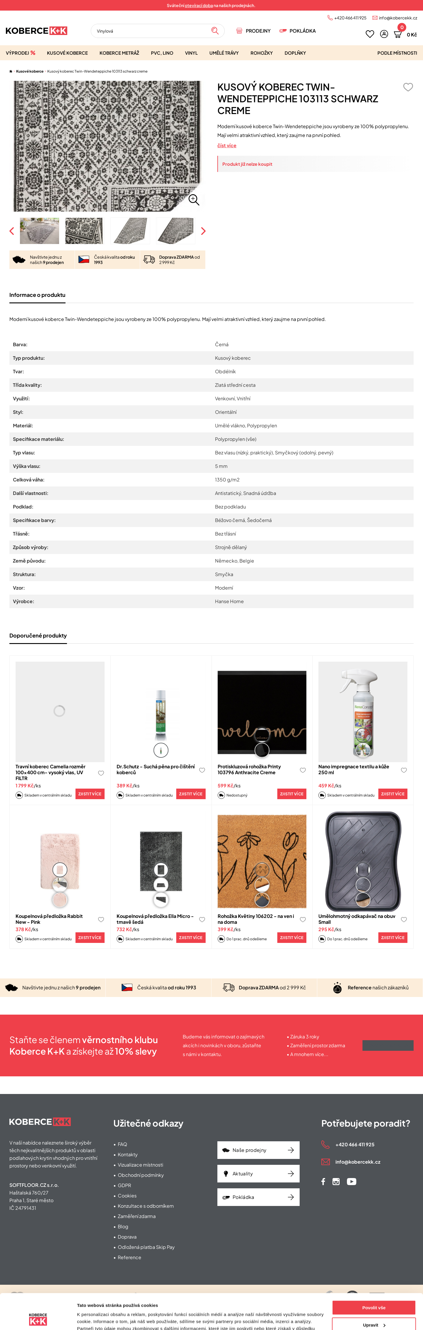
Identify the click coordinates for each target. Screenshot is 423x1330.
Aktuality (243, 1173)
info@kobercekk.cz (398, 17)
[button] (384, 34)
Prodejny (258, 31)
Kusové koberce (67, 53)
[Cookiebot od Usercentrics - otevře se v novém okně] (38, 1318)
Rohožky (262, 53)
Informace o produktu (37, 294)
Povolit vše (373, 1274)
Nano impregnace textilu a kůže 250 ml (353, 769)
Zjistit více (90, 794)
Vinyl (191, 53)
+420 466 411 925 (350, 17)
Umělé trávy (224, 53)
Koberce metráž (119, 53)
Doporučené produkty (38, 635)
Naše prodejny (249, 1150)
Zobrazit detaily (93, 1318)
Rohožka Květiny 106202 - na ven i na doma (256, 919)
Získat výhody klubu (388, 1045)
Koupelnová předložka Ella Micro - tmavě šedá (155, 919)
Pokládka (303, 31)
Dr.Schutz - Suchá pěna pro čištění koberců (156, 769)
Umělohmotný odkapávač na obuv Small (356, 919)
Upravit (374, 1291)
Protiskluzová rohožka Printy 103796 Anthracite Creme (249, 769)
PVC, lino (162, 53)
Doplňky (295, 53)
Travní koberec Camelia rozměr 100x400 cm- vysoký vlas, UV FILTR (50, 772)
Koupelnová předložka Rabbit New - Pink (49, 919)
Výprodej (17, 53)
